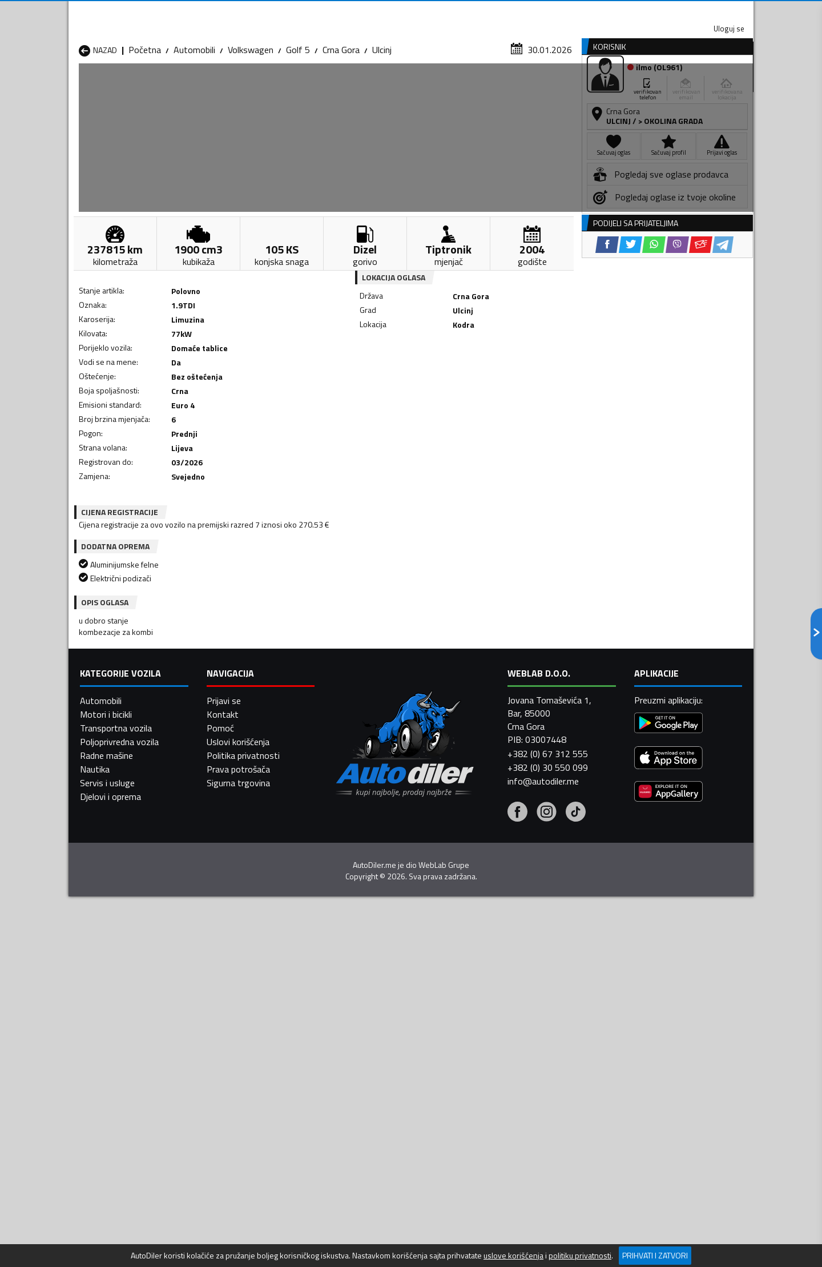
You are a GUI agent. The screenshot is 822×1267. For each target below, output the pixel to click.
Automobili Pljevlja (484, 1072)
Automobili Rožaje (360, 1085)
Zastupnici (365, 88)
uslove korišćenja (513, 1255)
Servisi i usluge (526, 88)
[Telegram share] (511, 377)
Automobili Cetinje (237, 1044)
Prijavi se (224, 1225)
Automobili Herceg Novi (124, 1058)
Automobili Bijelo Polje (491, 1030)
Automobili (194, 111)
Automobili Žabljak (360, 1099)
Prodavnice (210, 88)
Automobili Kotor (358, 1058)
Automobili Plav (355, 1072)
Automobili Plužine (114, 1085)
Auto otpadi (440, 88)
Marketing (550, 12)
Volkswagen (250, 111)
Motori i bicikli (106, 1239)
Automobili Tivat (481, 1085)
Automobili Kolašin (237, 1058)
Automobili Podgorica (243, 1085)
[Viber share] (466, 377)
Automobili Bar (230, 1030)
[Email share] (489, 377)
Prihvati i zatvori (655, 1255)
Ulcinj (382, 111)
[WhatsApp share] (442, 377)
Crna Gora (341, 111)
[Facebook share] (395, 377)
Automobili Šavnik (236, 1099)
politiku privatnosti (580, 1255)
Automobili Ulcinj (110, 1099)
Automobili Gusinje (484, 1044)
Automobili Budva (113, 1044)
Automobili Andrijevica (121, 1030)
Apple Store (411, 11)
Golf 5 (298, 111)
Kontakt (612, 11)
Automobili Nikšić (111, 1072)
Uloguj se (673, 11)
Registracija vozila (623, 88)
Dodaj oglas (716, 88)
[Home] (78, 87)
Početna (144, 111)
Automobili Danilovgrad (370, 1044)
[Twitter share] (419, 377)
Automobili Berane (360, 1030)
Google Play (335, 11)
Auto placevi (289, 88)
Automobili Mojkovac (489, 1058)
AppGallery (483, 12)
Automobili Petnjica (239, 1072)
